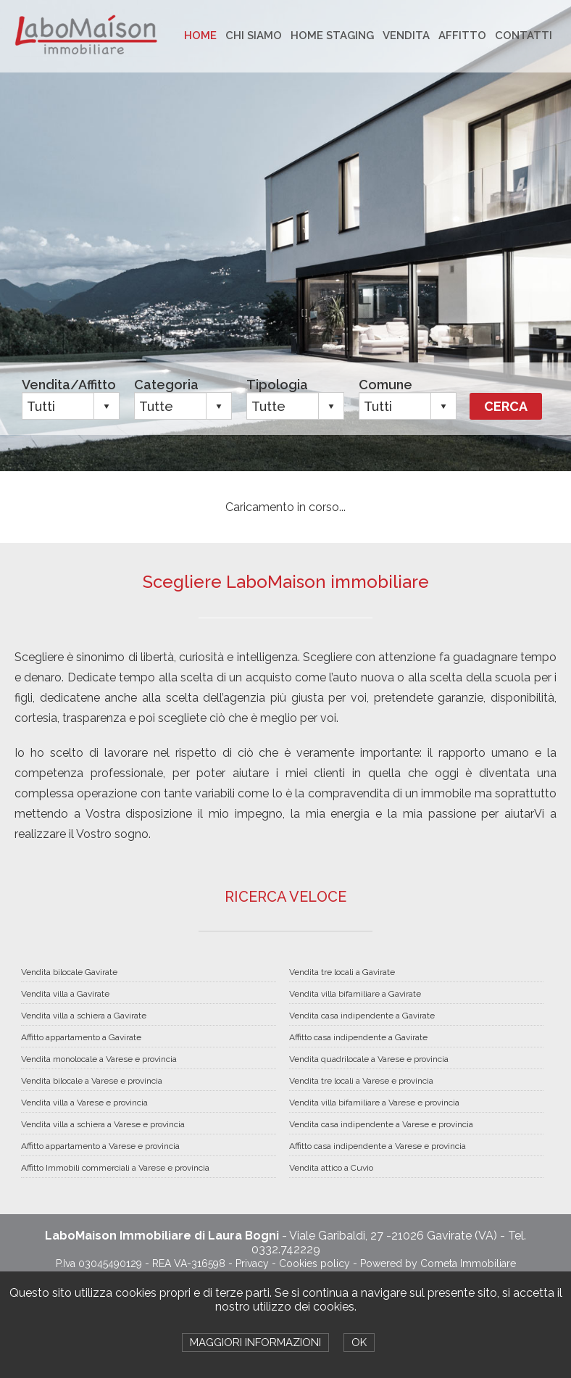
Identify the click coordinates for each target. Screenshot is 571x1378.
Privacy (252, 1263)
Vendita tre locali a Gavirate (342, 972)
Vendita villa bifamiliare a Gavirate (355, 994)
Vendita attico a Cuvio (331, 1168)
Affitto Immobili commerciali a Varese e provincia (115, 1168)
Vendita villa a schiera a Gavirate (83, 1015)
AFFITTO (462, 35)
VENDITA (406, 35)
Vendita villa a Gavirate (65, 994)
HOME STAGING (332, 35)
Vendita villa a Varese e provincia (84, 1102)
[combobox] (58, 406)
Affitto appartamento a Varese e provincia (100, 1146)
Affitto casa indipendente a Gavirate (358, 1037)
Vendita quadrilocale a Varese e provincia (369, 1059)
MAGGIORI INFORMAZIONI (255, 1342)
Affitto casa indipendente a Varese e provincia (377, 1146)
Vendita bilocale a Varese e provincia (91, 1081)
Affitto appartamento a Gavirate (81, 1037)
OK (359, 1342)
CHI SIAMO (253, 35)
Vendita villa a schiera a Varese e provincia (103, 1124)
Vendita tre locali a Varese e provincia (361, 1081)
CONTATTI (523, 35)
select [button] (106, 406)
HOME (200, 35)
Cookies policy (314, 1263)
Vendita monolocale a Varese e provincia (99, 1059)
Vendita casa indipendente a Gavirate (362, 1015)
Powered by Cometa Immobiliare (438, 1263)
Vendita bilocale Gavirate (69, 972)
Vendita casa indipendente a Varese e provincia (381, 1124)
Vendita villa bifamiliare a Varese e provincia (374, 1102)
